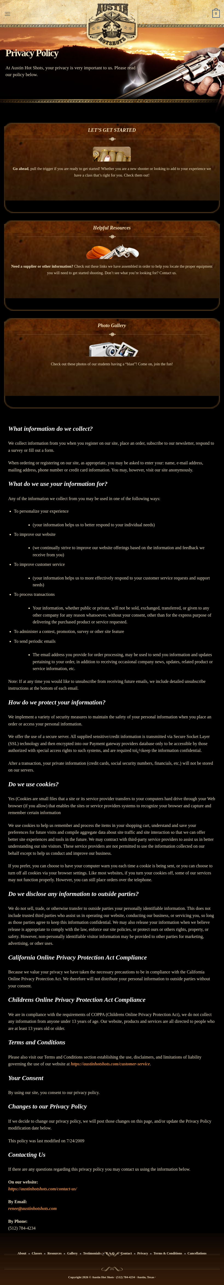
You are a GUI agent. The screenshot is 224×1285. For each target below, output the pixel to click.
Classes (37, 1253)
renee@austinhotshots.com (32, 1208)
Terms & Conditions (167, 1253)
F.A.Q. (110, 1253)
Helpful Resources (112, 228)
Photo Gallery (112, 325)
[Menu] (7, 13)
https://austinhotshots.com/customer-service (110, 1064)
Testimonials (92, 1253)
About (22, 1253)
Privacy (142, 1253)
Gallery (72, 1253)
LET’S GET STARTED (112, 130)
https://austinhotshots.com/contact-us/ (42, 1189)
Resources (54, 1253)
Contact (126, 1253)
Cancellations (197, 1253)
